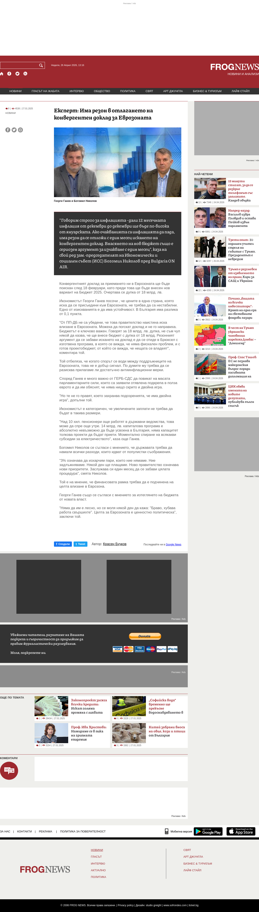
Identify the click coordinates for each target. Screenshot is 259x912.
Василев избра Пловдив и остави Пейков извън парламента (242, 218)
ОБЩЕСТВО (102, 91)
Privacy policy (126, 905)
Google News (173, 544)
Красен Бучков (114, 544)
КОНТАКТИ (24, 831)
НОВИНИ (15, 91)
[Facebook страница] (9, 74)
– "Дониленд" (242, 335)
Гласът (96, 856)
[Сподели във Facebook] (7, 129)
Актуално (98, 870)
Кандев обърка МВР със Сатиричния (240, 192)
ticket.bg (194, 905)
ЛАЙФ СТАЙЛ (241, 91)
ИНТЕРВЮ (76, 91)
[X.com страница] (17, 74)
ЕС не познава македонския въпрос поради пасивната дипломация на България (242, 368)
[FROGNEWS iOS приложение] (241, 831)
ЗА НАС (5, 831)
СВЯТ (149, 91)
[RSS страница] (25, 74)
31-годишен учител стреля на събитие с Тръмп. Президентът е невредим (242, 249)
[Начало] (2, 74)
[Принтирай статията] (20, 129)
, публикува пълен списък (241, 396)
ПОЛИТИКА (128, 91)
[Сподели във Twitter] (14, 129)
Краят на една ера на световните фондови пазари (242, 308)
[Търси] (42, 65)
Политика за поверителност (83, 831)
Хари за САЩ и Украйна (242, 275)
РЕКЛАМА (45, 831)
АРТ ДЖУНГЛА (173, 91)
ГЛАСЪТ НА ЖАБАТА (45, 91)
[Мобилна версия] (178, 831)
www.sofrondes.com (175, 905)
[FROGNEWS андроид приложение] (208, 831)
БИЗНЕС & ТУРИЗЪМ (207, 91)
